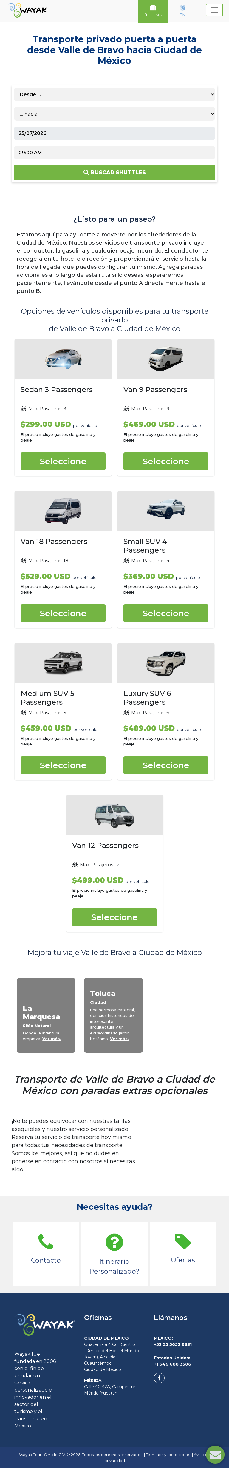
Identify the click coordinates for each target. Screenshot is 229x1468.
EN (182, 11)
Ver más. (51, 1038)
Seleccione (63, 461)
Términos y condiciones (168, 1454)
